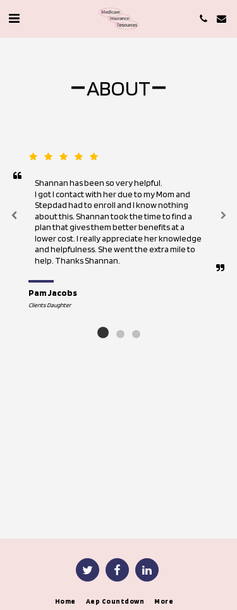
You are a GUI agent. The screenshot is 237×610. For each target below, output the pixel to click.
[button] (14, 18)
